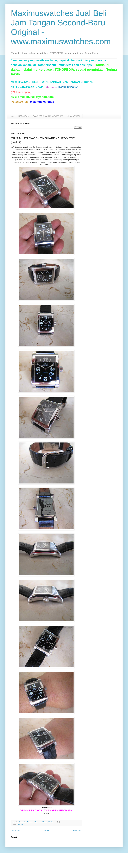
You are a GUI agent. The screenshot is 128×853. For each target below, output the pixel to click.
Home (11, 116)
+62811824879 (68, 87)
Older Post (77, 831)
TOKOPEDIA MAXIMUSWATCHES (48, 116)
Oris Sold (20, 824)
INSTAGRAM (23, 116)
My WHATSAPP (74, 116)
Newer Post (16, 831)
